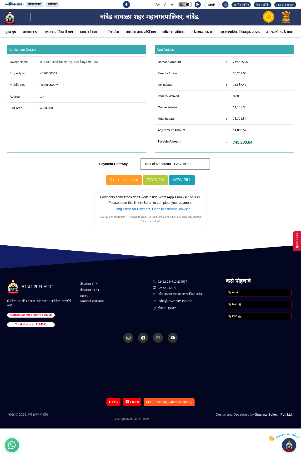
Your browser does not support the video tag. (150, 371)
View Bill (182, 180)
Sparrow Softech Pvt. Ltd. (274, 414)
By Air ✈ (233, 292)
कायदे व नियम (88, 32)
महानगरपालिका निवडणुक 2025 (239, 32)
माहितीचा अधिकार (173, 32)
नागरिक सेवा (111, 32)
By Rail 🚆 (234, 304)
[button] (198, 4)
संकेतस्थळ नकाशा (202, 32)
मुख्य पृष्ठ (10, 32)
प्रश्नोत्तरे (84, 295)
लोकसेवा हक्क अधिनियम (141, 32)
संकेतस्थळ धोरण (89, 284)
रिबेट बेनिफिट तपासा (124, 180)
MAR (212, 4)
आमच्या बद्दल (30, 32)
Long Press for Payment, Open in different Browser (152, 209)
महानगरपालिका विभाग (59, 32)
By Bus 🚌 (234, 316)
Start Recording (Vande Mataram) (169, 402)
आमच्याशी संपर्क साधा (279, 32)
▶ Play (113, 402)
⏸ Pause (132, 402)
